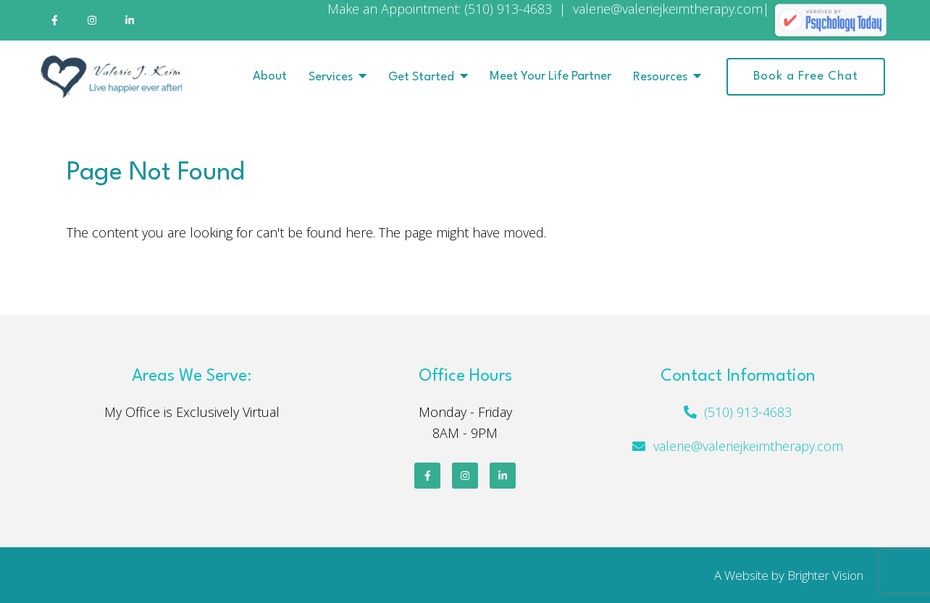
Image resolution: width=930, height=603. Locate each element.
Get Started (421, 77)
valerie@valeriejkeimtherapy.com (748, 446)
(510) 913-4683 (748, 412)
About (270, 76)
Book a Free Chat (805, 76)
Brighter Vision (825, 575)
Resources (660, 77)
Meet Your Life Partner (550, 76)
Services (331, 77)
